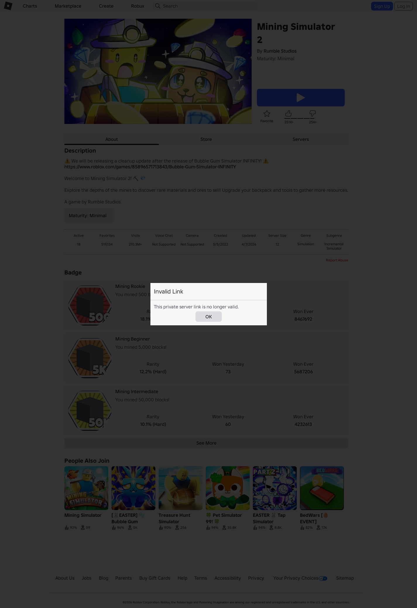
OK (208, 316)
